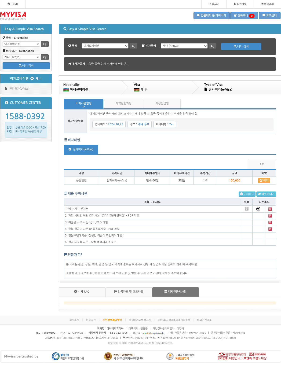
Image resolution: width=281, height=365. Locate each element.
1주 (262, 164)
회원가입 (240, 4)
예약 (264, 180)
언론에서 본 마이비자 (211, 15)
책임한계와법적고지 (140, 320)
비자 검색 (26, 65)
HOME (12, 4)
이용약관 (91, 320)
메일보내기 (266, 193)
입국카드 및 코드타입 (128, 291)
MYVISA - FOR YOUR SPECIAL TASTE (13, 16)
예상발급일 (162, 103)
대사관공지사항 (175, 291)
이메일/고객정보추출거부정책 (174, 320)
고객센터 (270, 15)
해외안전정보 (204, 320)
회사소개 (74, 320)
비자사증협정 (84, 103)
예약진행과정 (123, 103)
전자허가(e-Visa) (17, 88)
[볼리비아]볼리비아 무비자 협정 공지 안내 (112, 64)
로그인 (214, 4)
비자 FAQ (81, 291)
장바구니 (244, 16)
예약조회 (267, 4)
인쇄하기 (247, 193)
